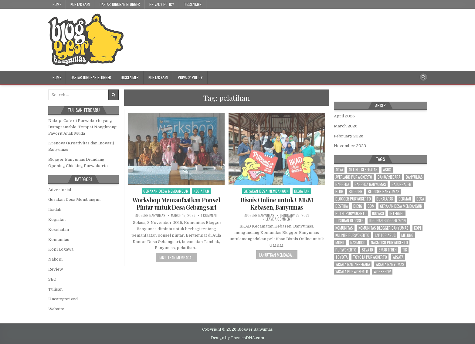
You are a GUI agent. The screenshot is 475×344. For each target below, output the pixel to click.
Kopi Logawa (60, 249)
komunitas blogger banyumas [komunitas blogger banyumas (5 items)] (383, 228)
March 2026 (346, 126)
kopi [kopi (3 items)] (417, 228)
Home (57, 4)
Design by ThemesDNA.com (237, 338)
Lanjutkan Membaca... (176, 258)
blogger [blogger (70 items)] (355, 191)
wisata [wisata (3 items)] (397, 257)
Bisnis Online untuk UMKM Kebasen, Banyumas (277, 203)
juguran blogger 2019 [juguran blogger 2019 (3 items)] (387, 221)
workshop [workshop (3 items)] (382, 272)
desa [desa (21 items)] (420, 199)
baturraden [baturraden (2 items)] (401, 184)
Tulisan (55, 289)
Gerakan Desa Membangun (165, 191)
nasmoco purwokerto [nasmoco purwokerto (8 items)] (389, 242)
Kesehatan (58, 229)
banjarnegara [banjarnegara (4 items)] (389, 177)
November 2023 (350, 145)
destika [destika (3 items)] (341, 206)
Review (55, 269)
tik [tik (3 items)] (404, 250)
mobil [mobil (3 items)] (340, 242)
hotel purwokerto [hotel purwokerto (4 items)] (351, 213)
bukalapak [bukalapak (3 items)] (384, 199)
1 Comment (209, 215)
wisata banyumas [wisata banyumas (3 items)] (389, 264)
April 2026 (344, 116)
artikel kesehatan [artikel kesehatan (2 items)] (363, 170)
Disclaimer (193, 4)
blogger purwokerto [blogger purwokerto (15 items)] (353, 199)
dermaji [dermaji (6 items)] (405, 199)
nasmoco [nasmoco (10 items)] (357, 242)
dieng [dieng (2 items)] (357, 206)
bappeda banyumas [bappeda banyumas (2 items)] (370, 184)
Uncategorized (63, 299)
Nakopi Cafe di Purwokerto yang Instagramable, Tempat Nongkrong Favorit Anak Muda (82, 127)
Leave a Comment (279, 219)
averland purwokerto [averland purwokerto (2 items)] (353, 177)
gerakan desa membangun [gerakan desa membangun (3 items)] (401, 206)
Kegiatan (201, 191)
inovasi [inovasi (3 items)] (378, 213)
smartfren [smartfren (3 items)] (387, 250)
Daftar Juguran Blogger (120, 4)
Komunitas (58, 239)
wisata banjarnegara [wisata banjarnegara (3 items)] (352, 264)
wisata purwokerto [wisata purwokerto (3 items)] (351, 272)
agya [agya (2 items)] (339, 170)
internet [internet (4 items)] (396, 213)
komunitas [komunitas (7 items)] (344, 228)
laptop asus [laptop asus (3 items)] (385, 235)
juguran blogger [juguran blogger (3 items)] (349, 221)
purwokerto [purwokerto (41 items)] (345, 250)
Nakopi (55, 259)
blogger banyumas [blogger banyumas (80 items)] (383, 191)
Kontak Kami (80, 4)
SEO (52, 279)
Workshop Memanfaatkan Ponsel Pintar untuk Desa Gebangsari (176, 203)
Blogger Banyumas (150, 215)
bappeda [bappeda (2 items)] (342, 184)
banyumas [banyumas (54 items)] (414, 177)
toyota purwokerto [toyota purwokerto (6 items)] (370, 257)
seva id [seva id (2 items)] (367, 250)
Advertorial (59, 189)
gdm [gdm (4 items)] (371, 206)
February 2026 (348, 136)
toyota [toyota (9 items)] (341, 257)
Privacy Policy (161, 4)
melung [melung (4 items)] (407, 235)
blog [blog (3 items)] (339, 191)
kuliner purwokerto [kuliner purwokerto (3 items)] (352, 235)
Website (56, 309)
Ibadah (54, 209)
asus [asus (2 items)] (387, 170)
